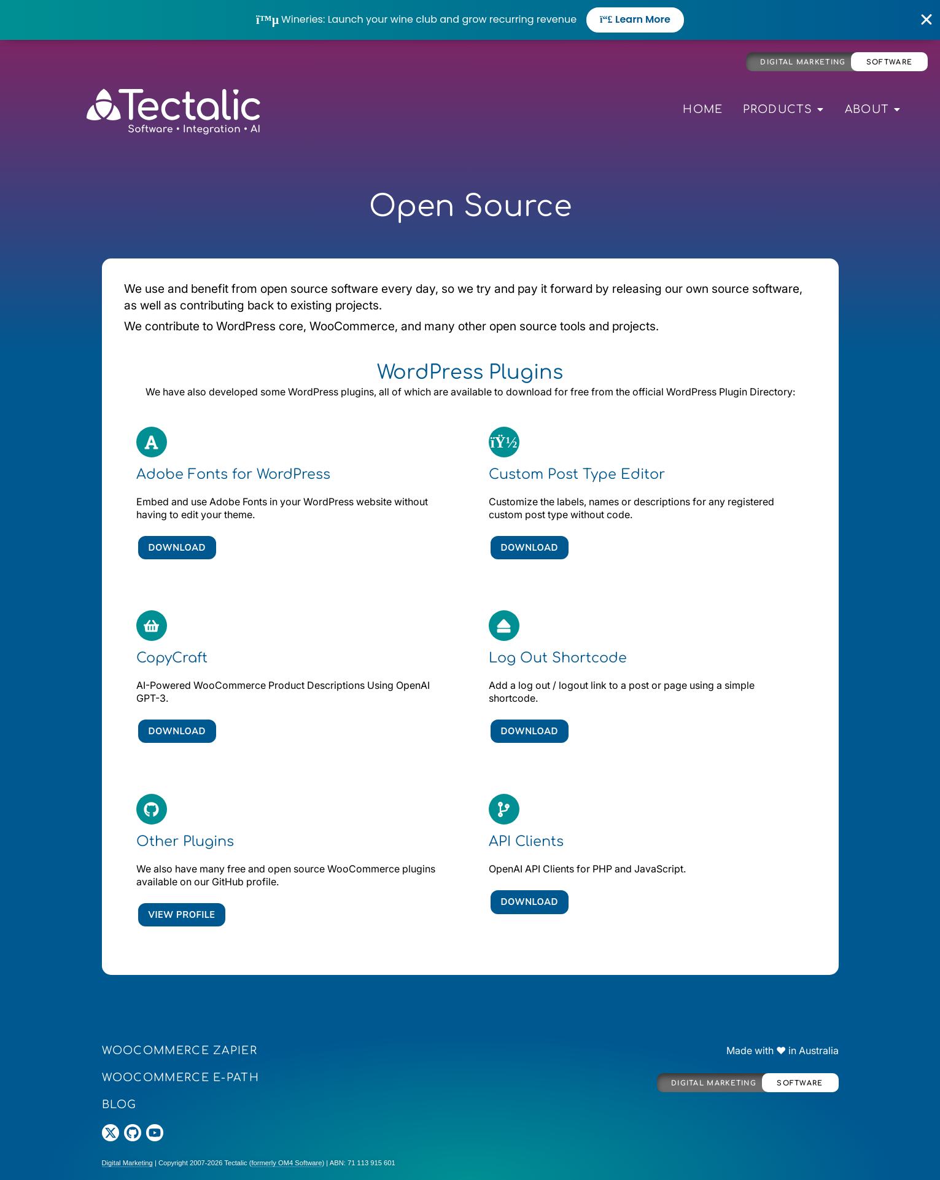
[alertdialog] (470, 20)
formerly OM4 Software (286, 1162)
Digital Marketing (802, 62)
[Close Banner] (926, 19)
